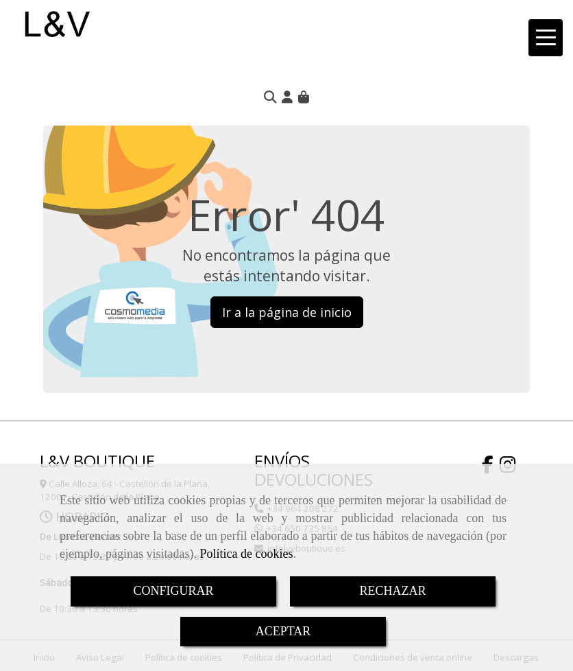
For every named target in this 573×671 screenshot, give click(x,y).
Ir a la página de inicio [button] (287, 312)
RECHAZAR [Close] (392, 591)
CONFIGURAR (173, 591)
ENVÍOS (282, 460)
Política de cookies (246, 554)
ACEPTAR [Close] (283, 631)
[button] (287, 96)
